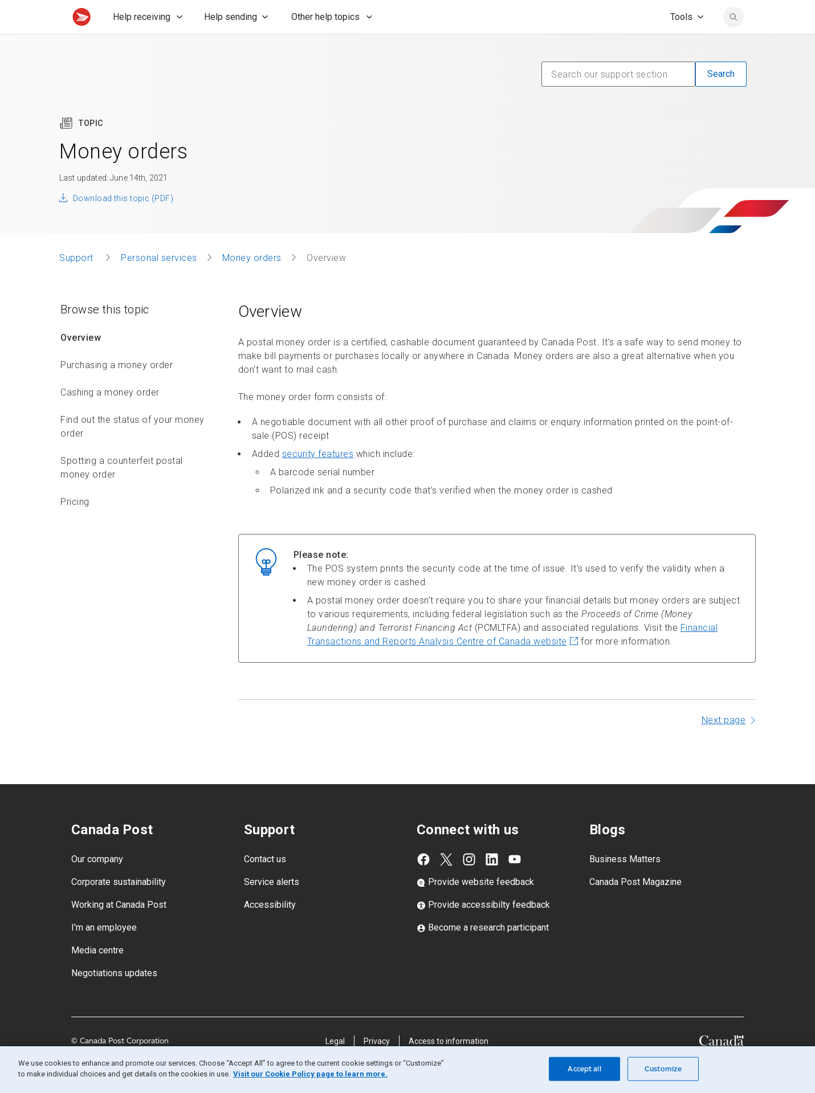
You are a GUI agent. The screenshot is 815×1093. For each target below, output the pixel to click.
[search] (733, 42)
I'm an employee (104, 952)
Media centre (97, 975)
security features (318, 479)
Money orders (252, 283)
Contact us (265, 884)
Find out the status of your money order (132, 451)
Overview (80, 362)
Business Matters (625, 884)
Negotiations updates (114, 998)
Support (77, 283)
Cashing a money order (110, 417)
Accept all (584, 1069)
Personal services (159, 283)
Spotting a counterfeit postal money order (121, 492)
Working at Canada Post (118, 929)
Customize (663, 1069)
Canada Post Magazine (635, 907)
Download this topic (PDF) (123, 223)
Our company (97, 884)
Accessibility (270, 929)
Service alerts (271, 907)
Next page (724, 745)
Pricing (74, 526)
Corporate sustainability (118, 907)
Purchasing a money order (116, 390)
